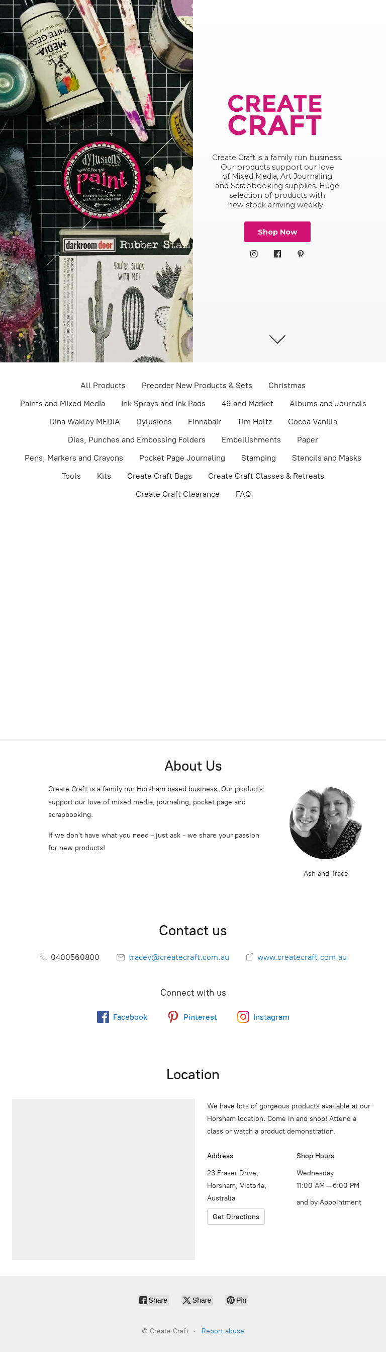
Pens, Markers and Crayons (74, 458)
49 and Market (247, 403)
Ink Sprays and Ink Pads (163, 403)
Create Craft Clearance (178, 494)
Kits (104, 476)
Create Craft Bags (159, 476)
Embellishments (251, 439)
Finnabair (204, 421)
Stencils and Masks (326, 458)
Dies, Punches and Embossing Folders (137, 439)
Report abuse (223, 1331)
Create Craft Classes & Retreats (266, 476)
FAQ (243, 494)
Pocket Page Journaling (182, 458)
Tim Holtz (254, 421)
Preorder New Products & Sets (197, 385)
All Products (103, 385)
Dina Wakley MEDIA (84, 421)
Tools (71, 476)
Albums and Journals (328, 403)
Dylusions (154, 421)
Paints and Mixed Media (62, 403)
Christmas (287, 385)
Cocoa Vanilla (312, 421)
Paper (307, 439)
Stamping (258, 458)
